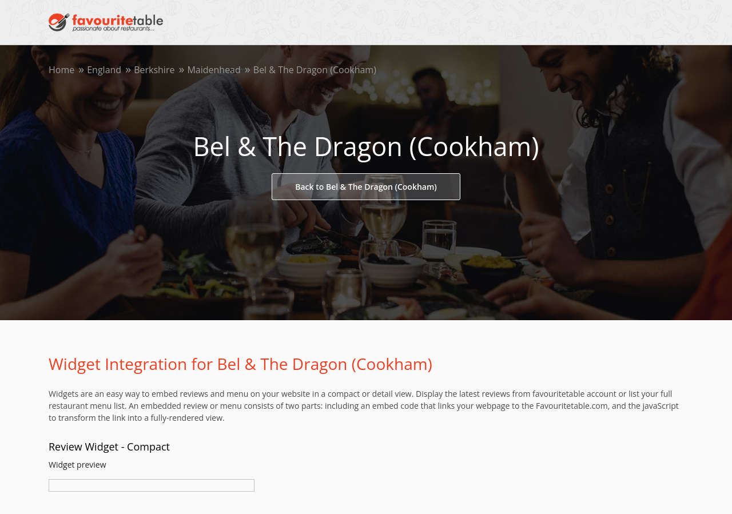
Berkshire (154, 69)
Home (61, 69)
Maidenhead (213, 69)
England (104, 69)
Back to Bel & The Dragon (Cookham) (366, 186)
